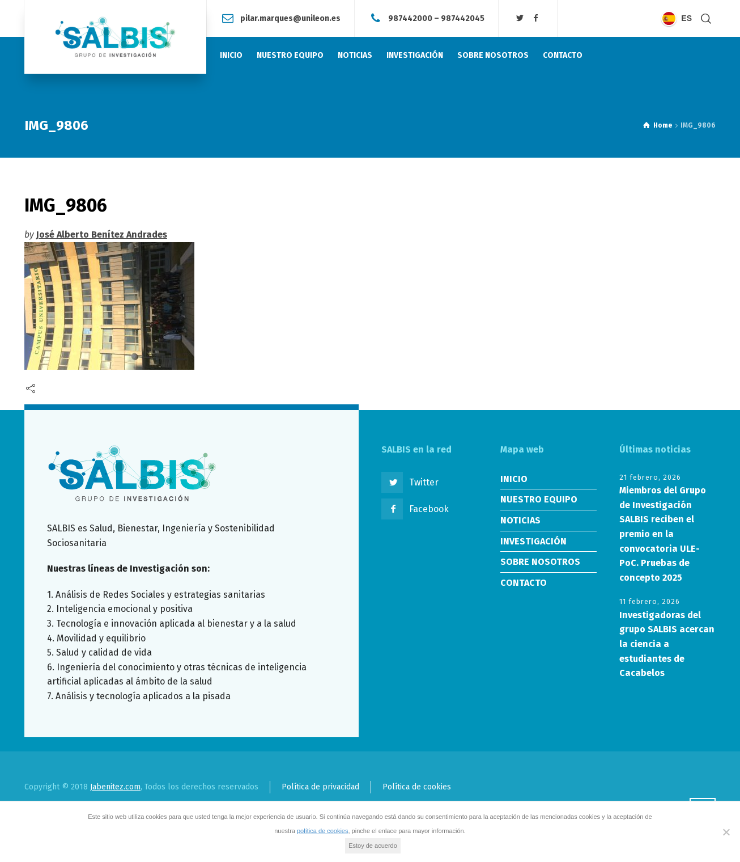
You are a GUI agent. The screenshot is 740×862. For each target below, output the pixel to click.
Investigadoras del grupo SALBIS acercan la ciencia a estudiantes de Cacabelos (667, 644)
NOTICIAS (520, 520)
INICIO (514, 479)
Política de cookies (416, 787)
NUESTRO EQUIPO (538, 499)
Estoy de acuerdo (372, 845)
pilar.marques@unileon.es (290, 18)
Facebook (429, 509)
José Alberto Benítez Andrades (101, 234)
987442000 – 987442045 (436, 18)
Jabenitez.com (115, 787)
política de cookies (322, 830)
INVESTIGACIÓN (533, 541)
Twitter (424, 482)
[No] (726, 832)
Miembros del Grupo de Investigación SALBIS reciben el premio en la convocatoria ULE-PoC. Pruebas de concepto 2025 (662, 534)
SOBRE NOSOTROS (540, 561)
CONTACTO (523, 582)
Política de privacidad (320, 787)
